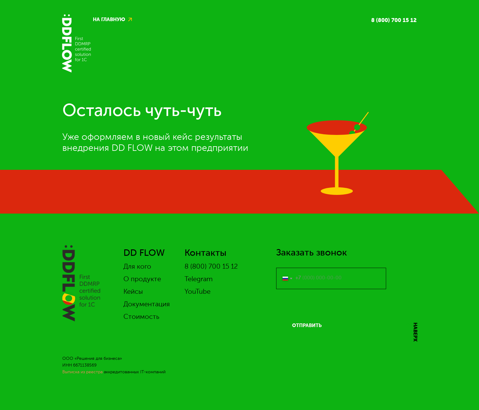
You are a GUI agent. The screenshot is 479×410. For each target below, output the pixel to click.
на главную (109, 19)
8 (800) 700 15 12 (394, 20)
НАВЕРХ (414, 332)
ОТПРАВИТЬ (307, 325)
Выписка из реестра (82, 372)
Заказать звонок (311, 253)
